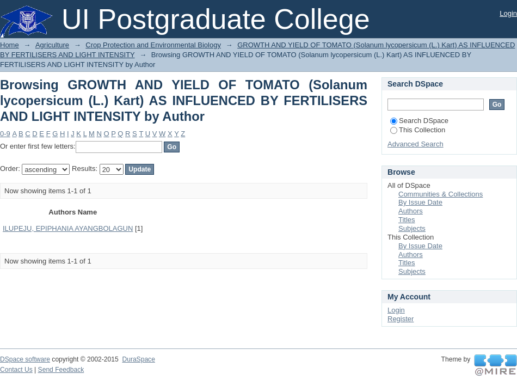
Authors (410, 211)
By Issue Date (420, 202)
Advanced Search (415, 144)
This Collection (417, 130)
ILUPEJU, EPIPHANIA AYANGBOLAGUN (68, 228)
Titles (406, 220)
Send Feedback (61, 369)
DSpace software (25, 359)
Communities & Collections (440, 194)
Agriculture (52, 45)
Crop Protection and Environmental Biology (153, 45)
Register (400, 319)
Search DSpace (419, 121)
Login (508, 13)
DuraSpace (138, 359)
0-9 (5, 134)
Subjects (412, 228)
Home (9, 45)
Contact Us (16, 369)
